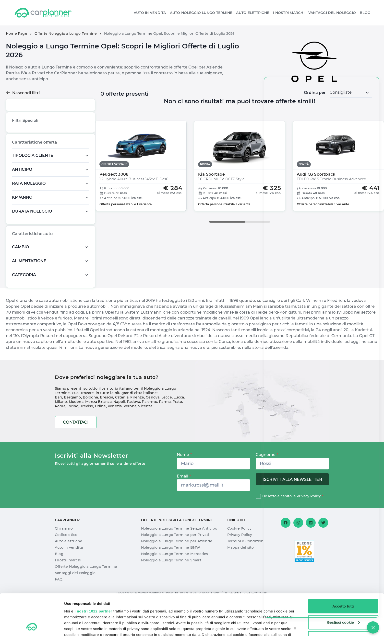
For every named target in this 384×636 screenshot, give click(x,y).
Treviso (86, 437)
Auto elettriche (252, 13)
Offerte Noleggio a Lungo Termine (66, 33)
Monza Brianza (98, 433)
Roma (60, 437)
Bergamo (72, 428)
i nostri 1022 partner (93, 572)
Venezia (115, 437)
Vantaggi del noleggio (332, 13)
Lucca (179, 428)
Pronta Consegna (27, 153)
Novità (43, 143)
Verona (130, 437)
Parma (165, 433)
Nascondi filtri (23, 93)
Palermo (149, 433)
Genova (152, 428)
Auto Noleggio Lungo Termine (201, 13)
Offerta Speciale (64, 143)
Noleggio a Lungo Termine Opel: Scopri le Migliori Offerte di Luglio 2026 (169, 33)
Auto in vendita (150, 13)
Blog (365, 13)
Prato (177, 433)
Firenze (137, 428)
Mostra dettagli (77, 626)
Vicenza (145, 437)
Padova (133, 433)
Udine (100, 437)
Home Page (16, 33)
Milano (61, 433)
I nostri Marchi (288, 13)
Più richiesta (23, 143)
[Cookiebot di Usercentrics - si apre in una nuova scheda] (31, 626)
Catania (122, 428)
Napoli (119, 433)
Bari (58, 428)
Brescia (106, 428)
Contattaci (75, 453)
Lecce (166, 428)
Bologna (90, 428)
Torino (72, 437)
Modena (76, 433)
